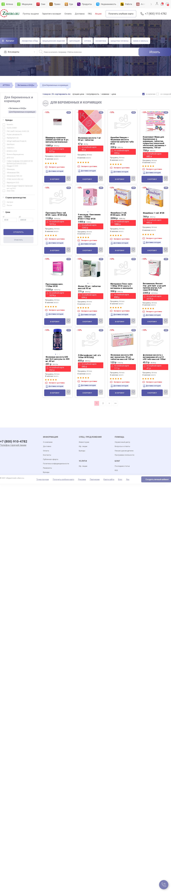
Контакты (47, 455)
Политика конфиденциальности (56, 464)
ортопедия (74, 41)
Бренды (82, 451)
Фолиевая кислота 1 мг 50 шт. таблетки (89, 139)
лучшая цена (78, 94)
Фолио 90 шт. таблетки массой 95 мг (89, 287)
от (10, 219)
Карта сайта (109, 479)
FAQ (90, 13)
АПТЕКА (6, 85)
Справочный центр (122, 442)
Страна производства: (14, 198)
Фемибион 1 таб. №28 (153, 213)
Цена (6, 212)
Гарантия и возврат (51, 13)
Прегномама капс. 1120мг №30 (54, 285)
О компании (47, 442)
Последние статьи (122, 466)
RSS (116, 470)
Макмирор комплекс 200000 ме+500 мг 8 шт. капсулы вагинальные (57, 139)
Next (151, 4)
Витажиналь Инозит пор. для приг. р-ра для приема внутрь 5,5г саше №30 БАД (154, 286)
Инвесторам (84, 442)
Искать (154, 52)
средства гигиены (120, 41)
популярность (92, 94)
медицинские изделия (53, 41)
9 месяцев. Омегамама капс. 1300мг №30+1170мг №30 (89, 216)
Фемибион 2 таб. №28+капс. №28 (118, 214)
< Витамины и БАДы (17, 108)
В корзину (54, 179)
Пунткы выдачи (31, 13)
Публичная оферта (50, 459)
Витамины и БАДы (26, 85)
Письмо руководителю (124, 451)
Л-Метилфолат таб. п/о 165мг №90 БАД (89, 356)
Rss (127, 479)
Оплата (68, 13)
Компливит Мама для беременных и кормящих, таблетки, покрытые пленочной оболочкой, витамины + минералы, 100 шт (154, 142)
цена (114, 94)
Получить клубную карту (120, 13)
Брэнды (8, 120)
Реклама (82, 479)
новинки (105, 94)
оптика (87, 41)
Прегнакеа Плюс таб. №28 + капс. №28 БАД (56, 214)
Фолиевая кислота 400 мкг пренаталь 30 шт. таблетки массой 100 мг (122, 357)
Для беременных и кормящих (22, 112)
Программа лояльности (124, 455)
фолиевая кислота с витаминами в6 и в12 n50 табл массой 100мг (154, 357)
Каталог (10, 41)
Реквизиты (47, 468)
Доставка (79, 13)
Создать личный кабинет (157, 479)
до (26, 219)
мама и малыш (140, 41)
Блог (120, 479)
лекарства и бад (30, 41)
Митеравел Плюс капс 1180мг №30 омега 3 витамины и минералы (121, 286)
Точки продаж (42, 479)
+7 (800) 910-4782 (156, 13)
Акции (98, 13)
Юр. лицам (83, 446)
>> (115, 403)
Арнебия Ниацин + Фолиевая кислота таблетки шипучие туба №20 (122, 140)
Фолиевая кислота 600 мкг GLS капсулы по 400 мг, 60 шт (57, 359)
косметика (100, 41)
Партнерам (95, 479)
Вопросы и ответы (122, 446)
